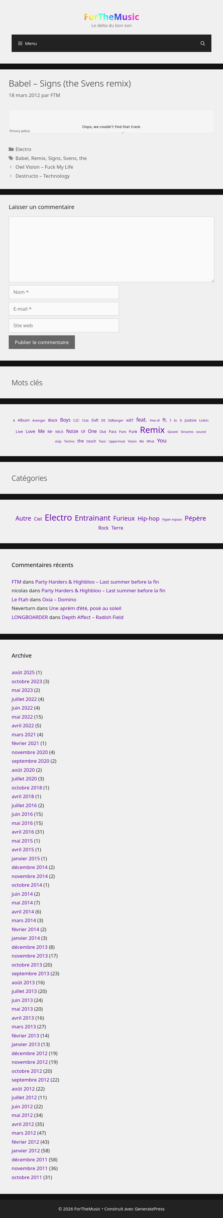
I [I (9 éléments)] (170, 420)
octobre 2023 (27, 681)
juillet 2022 (24, 699)
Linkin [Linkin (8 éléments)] (203, 420)
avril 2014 (23, 911)
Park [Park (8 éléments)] (122, 431)
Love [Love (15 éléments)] (30, 431)
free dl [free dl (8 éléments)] (155, 420)
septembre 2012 (30, 1079)
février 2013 (25, 1035)
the (83, 158)
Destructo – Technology (42, 175)
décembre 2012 (30, 1053)
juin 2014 (22, 893)
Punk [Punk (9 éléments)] (133, 431)
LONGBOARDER (30, 617)
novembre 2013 (30, 955)
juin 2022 (22, 707)
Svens (69, 158)
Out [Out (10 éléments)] (103, 431)
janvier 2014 (26, 938)
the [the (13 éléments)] (80, 441)
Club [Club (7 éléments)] (85, 420)
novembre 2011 (30, 1168)
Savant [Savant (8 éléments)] (173, 431)
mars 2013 (24, 1026)
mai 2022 (22, 716)
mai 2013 (22, 1008)
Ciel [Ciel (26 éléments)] (38, 519)
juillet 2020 (24, 778)
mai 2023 (22, 690)
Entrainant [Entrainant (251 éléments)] (92, 518)
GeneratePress (150, 1209)
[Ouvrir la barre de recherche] (202, 43)
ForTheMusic (111, 17)
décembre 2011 (30, 1159)
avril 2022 (23, 725)
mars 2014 (24, 920)
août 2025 (23, 672)
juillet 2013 (24, 991)
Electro (23, 149)
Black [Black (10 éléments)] (52, 420)
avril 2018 (23, 796)
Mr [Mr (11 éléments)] (50, 431)
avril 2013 (23, 1017)
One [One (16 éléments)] (92, 431)
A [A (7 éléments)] (14, 420)
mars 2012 (24, 1132)
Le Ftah (20, 599)
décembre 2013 (30, 947)
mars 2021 (24, 734)
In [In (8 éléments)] (175, 420)
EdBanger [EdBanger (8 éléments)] (115, 420)
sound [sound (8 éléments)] (201, 431)
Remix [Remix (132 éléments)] (152, 430)
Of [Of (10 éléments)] (83, 431)
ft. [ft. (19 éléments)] (164, 419)
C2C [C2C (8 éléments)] (76, 420)
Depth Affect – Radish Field (93, 617)
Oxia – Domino (59, 599)
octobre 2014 (27, 884)
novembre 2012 (30, 1062)
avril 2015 (23, 849)
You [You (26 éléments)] (162, 440)
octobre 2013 (27, 964)
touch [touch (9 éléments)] (91, 441)
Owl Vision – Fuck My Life (44, 166)
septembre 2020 (30, 761)
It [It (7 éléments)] (181, 420)
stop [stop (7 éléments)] (58, 441)
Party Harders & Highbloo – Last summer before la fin (97, 581)
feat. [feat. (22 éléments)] (141, 419)
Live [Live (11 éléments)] (19, 431)
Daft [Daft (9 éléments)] (94, 420)
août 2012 (23, 1088)
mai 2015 (22, 840)
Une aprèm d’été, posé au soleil (85, 608)
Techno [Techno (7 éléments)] (69, 441)
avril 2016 (23, 831)
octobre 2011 (27, 1177)
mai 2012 (22, 1115)
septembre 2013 (30, 973)
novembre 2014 (30, 876)
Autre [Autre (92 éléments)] (23, 518)
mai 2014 (22, 902)
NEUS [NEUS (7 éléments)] (59, 432)
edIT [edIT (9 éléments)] (130, 420)
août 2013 (23, 982)
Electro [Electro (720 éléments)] (58, 517)
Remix (38, 158)
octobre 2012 (27, 1071)
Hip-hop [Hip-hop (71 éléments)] (149, 518)
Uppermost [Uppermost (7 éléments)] (117, 441)
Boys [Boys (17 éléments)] (65, 420)
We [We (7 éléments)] (141, 441)
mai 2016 (22, 823)
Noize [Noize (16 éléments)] (72, 431)
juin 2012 (22, 1106)
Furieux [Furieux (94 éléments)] (124, 518)
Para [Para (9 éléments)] (112, 431)
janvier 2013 (26, 1044)
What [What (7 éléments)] (150, 441)
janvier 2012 (26, 1150)
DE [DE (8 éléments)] (103, 420)
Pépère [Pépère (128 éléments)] (195, 518)
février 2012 (25, 1141)
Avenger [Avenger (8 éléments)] (39, 420)
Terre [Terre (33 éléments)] (117, 527)
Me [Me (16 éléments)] (41, 431)
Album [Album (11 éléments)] (24, 420)
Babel (21, 158)
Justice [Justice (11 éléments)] (191, 420)
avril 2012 (23, 1124)
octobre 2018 (27, 787)
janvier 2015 (26, 858)
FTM (16, 581)
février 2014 (25, 929)
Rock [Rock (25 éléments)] (103, 528)
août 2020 (23, 770)
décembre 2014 (30, 867)
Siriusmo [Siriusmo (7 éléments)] (187, 432)
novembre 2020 (30, 752)
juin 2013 (22, 1000)
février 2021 (25, 743)
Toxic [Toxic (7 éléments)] (102, 441)
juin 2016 (22, 814)
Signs (54, 158)
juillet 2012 (24, 1097)
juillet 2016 (24, 805)
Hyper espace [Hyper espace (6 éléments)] (172, 519)
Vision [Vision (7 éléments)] (132, 441)
